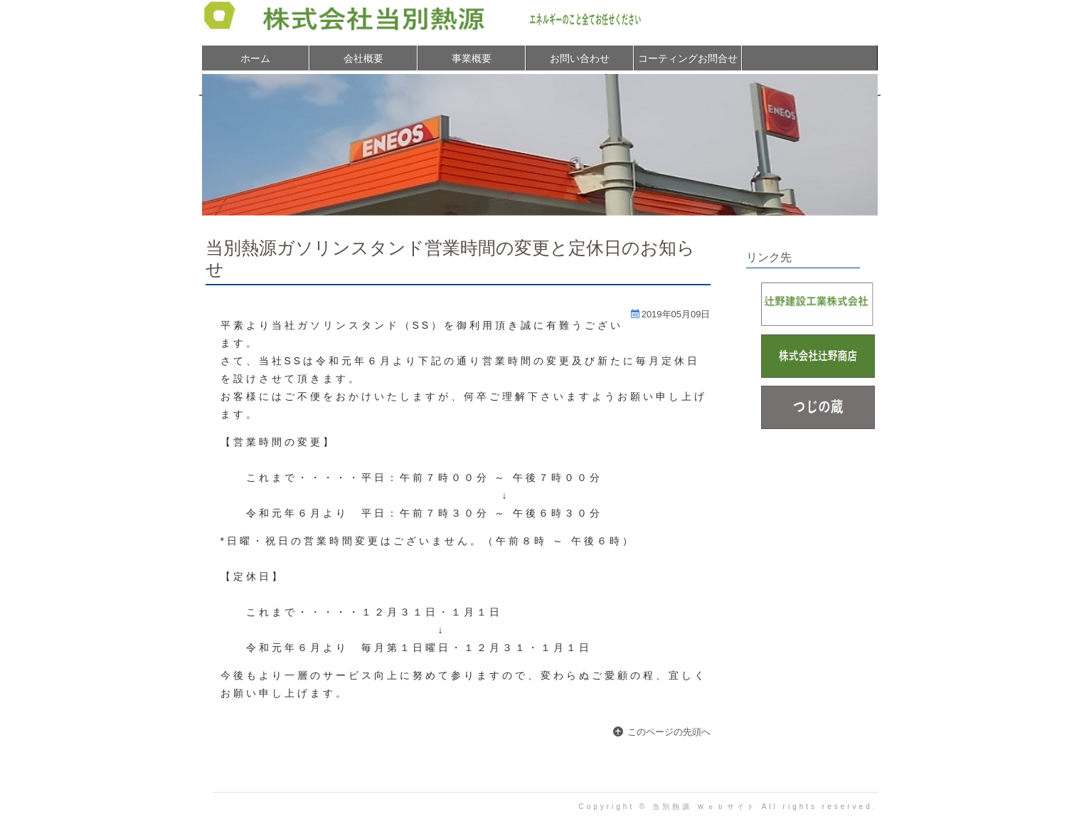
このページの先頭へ (669, 732)
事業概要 (471, 58)
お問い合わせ (580, 58)
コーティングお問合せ (688, 58)
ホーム (255, 58)
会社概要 (363, 58)
